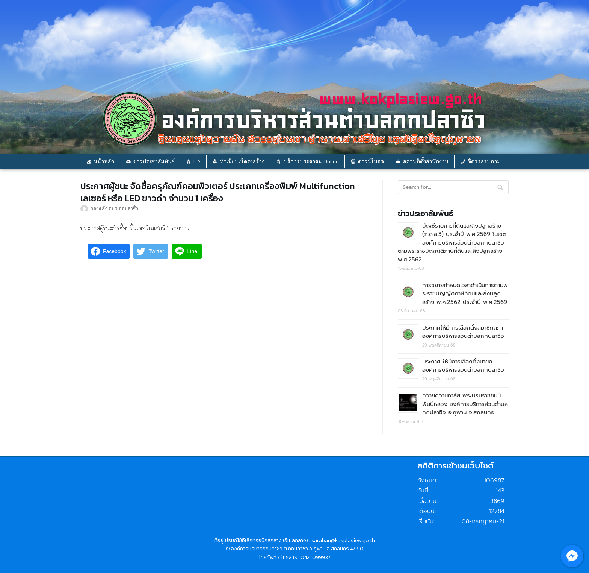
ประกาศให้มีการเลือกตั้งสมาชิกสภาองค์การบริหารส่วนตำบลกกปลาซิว (463, 332)
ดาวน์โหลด (371, 161)
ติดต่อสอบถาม (484, 161)
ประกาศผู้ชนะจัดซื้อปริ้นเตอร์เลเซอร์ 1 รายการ (135, 228)
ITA (197, 161)
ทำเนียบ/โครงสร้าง (242, 161)
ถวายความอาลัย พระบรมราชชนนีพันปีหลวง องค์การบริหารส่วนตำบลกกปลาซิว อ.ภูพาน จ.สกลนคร (465, 403)
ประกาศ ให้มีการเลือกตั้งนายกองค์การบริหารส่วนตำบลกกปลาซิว (463, 365)
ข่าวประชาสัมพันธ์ (153, 161)
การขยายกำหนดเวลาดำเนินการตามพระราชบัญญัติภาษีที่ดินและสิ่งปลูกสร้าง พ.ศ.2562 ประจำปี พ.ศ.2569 (465, 293)
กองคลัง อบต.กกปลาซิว (114, 208)
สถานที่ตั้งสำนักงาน (426, 161)
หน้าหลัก (104, 161)
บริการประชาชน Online (311, 161)
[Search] (500, 187)
